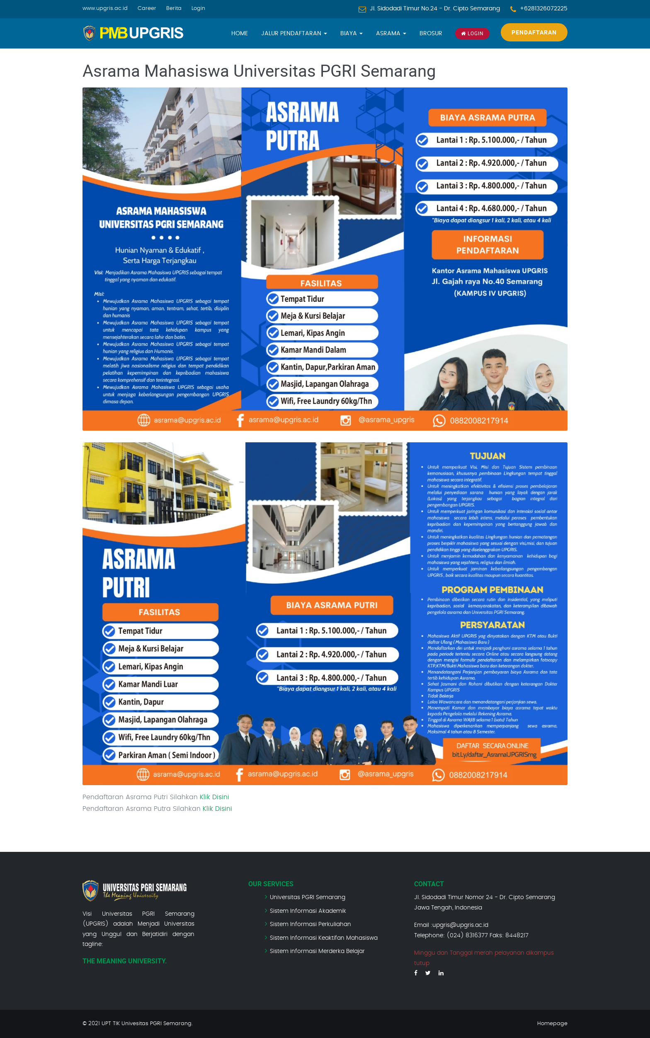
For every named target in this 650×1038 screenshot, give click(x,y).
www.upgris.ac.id (105, 8)
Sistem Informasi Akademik (308, 911)
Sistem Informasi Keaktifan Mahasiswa (324, 938)
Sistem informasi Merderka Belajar (317, 951)
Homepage (552, 1023)
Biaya (351, 33)
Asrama (391, 33)
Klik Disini (214, 797)
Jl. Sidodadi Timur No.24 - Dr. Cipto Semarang (435, 9)
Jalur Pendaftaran (294, 33)
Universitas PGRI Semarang (307, 897)
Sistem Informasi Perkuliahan (310, 924)
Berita (174, 8)
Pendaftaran (534, 32)
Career (147, 8)
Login (198, 8)
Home (239, 33)
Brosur (431, 33)
